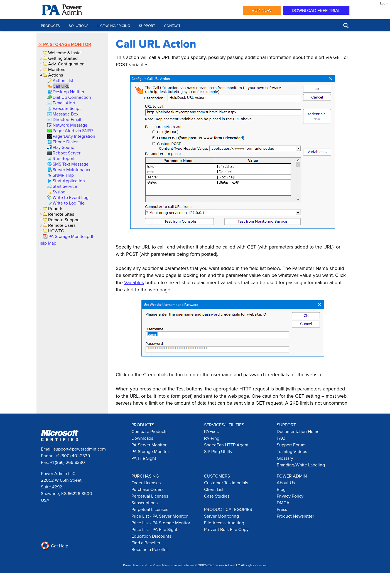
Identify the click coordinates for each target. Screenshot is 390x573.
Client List (214, 489)
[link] (62, 80)
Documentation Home (298, 431)
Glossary (285, 458)
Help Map (47, 243)
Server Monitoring (221, 516)
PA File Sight (143, 458)
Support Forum (291, 445)
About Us (286, 482)
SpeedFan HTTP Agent (226, 445)
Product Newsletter (295, 516)
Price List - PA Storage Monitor (160, 523)
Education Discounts (151, 536)
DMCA (283, 503)
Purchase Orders (147, 489)
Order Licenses (146, 482)
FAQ (281, 438)
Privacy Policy (290, 496)
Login (384, 3)
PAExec (211, 431)
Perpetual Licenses (149, 496)
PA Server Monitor (148, 445)
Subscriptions (144, 503)
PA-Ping (211, 438)
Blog (281, 489)
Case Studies (216, 496)
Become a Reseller (149, 549)
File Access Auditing (224, 523)
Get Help (54, 546)
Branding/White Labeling (301, 465)
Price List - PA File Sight (154, 529)
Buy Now (262, 10)
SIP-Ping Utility (218, 451)
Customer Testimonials (226, 482)
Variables (134, 282)
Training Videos (292, 451)
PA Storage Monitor (67, 44)
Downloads (142, 438)
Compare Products (149, 431)
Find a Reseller (145, 543)
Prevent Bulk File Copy (226, 529)
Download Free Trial (316, 10)
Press (282, 509)
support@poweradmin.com (80, 449)
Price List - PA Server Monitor (159, 516)
